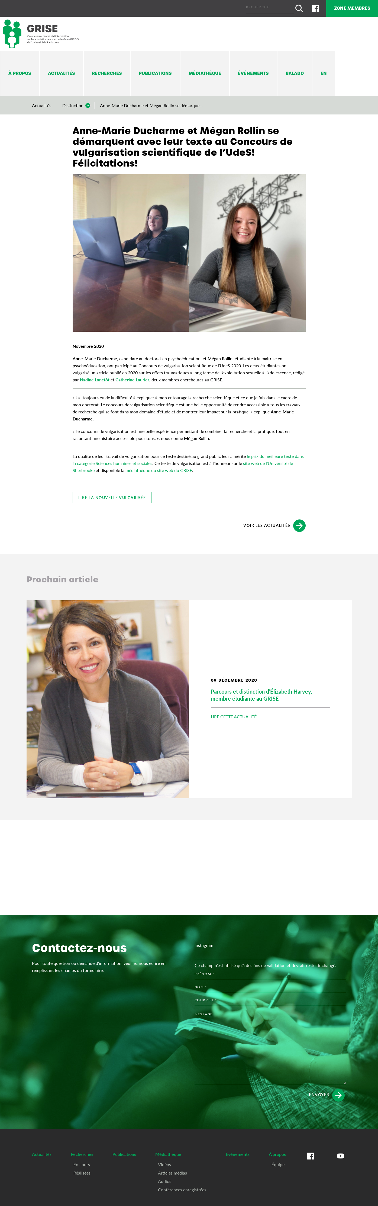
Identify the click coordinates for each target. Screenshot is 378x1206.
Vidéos (164, 1163)
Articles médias (172, 1171)
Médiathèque (205, 72)
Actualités (61, 72)
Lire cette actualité (234, 715)
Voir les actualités (274, 524)
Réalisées (82, 1171)
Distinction (72, 104)
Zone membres (349, 7)
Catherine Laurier (132, 378)
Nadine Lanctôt (94, 378)
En (324, 72)
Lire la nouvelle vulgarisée (112, 496)
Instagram (204, 943)
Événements (253, 72)
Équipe (278, 1163)
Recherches (107, 72)
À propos (19, 72)
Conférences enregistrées (182, 1188)
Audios (164, 1179)
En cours (81, 1163)
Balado (295, 72)
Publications (155, 72)
